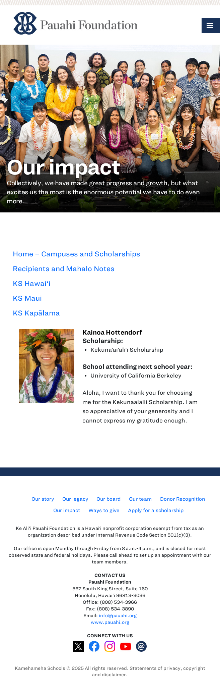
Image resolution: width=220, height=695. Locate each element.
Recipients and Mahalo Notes (64, 268)
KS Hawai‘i (32, 283)
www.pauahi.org (110, 622)
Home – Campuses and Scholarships (76, 254)
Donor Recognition (182, 499)
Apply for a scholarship (156, 510)
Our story (42, 499)
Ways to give (104, 510)
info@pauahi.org (118, 615)
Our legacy (75, 499)
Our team (140, 499)
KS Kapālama (36, 313)
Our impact (66, 510)
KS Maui (27, 298)
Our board (108, 499)
